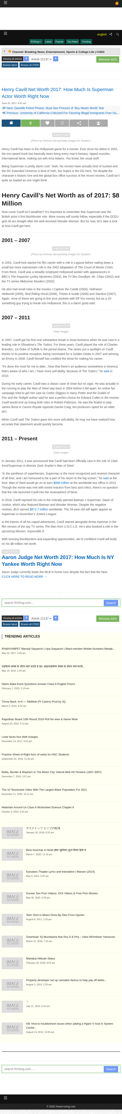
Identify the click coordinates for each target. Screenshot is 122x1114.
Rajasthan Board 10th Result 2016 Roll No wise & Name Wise (40, 719)
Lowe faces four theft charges (20, 736)
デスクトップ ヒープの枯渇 (43, 828)
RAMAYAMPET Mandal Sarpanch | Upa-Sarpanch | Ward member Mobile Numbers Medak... (58, 648)
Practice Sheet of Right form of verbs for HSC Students (35, 754)
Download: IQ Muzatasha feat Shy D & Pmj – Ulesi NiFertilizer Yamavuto (70, 936)
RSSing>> (36, 41)
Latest (48, 41)
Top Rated (72, 41)
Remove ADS (108, 59)
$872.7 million (39, 509)
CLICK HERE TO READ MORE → (24, 576)
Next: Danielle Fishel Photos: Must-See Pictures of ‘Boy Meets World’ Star (53, 108)
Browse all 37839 (30, 65)
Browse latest (10, 65)
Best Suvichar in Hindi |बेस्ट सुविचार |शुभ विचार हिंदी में (56, 850)
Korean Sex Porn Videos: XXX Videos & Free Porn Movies (62, 893)
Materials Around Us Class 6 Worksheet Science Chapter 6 (38, 807)
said (106, 371)
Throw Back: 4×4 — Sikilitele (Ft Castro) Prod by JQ (33, 701)
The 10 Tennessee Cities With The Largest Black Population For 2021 (44, 789)
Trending (86, 41)
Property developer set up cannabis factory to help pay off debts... (66, 980)
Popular (59, 41)
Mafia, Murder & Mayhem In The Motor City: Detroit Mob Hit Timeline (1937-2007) (51, 772)
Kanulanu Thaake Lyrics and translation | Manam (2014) (60, 871)
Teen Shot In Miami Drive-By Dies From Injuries (55, 915)
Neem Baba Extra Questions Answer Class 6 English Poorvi (38, 684)
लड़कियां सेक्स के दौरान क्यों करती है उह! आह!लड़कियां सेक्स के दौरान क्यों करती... (43, 666)
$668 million (62, 482)
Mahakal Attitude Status (40, 958)
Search (111, 603)
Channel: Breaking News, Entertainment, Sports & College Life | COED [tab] (56, 51)
